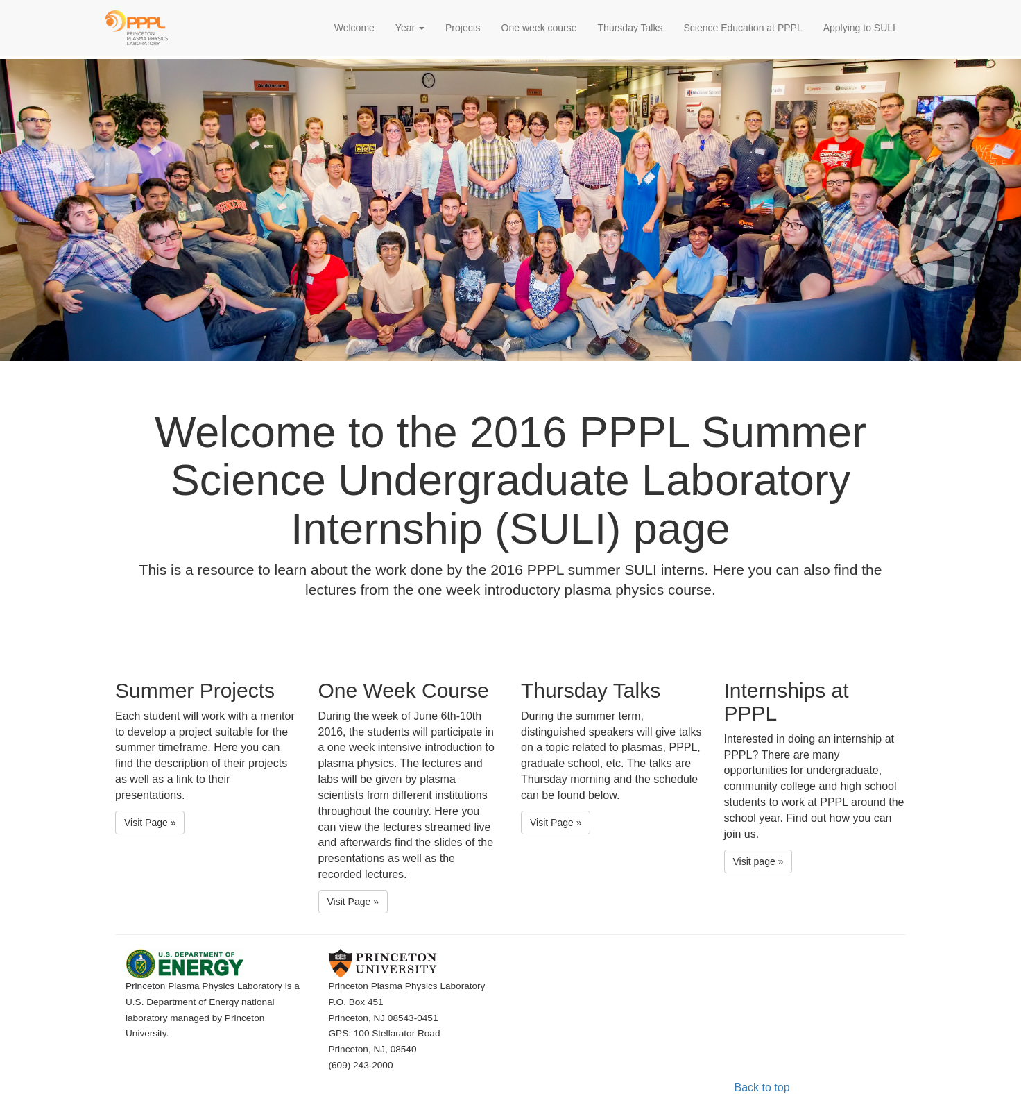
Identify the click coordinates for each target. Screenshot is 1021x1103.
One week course (539, 27)
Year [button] (409, 27)
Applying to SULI (859, 27)
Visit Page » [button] (149, 822)
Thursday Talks (630, 27)
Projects (463, 27)
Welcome (359, 26)
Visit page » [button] (758, 861)
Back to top (762, 1087)
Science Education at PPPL (742, 27)
